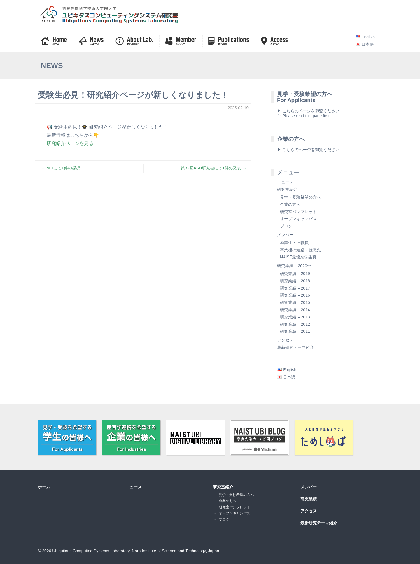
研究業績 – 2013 (295, 317)
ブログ (286, 226)
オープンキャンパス (298, 218)
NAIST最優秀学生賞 (298, 257)
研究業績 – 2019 (295, 273)
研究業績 (308, 499)
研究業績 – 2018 (295, 281)
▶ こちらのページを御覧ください (308, 149)
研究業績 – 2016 (295, 295)
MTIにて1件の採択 (63, 168)
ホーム (44, 487)
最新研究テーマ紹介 (295, 347)
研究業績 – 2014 (295, 309)
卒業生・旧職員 (294, 242)
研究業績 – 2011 (295, 331)
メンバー (285, 234)
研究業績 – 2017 (295, 288)
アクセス (285, 340)
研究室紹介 (287, 189)
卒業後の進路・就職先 (300, 250)
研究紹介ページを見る (70, 143)
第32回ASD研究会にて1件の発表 (211, 168)
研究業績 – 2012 (295, 324)
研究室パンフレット (298, 211)
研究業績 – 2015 (295, 302)
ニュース (285, 182)
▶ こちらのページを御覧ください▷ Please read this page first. (308, 113)
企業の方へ (290, 204)
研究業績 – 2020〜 (294, 265)
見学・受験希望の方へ (300, 197)
